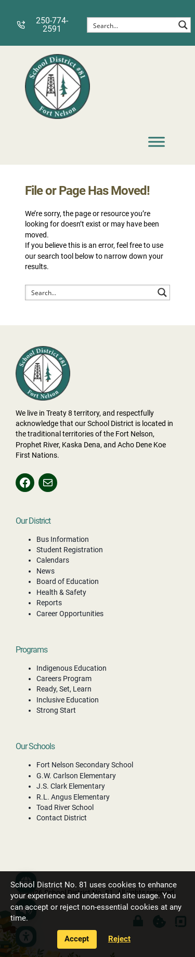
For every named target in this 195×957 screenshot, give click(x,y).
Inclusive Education (67, 700)
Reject (119, 938)
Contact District (61, 818)
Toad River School (65, 807)
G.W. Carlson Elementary (76, 776)
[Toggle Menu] (156, 142)
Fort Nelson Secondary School (84, 765)
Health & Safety (61, 592)
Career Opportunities (69, 613)
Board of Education (67, 581)
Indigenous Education (71, 668)
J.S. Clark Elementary (70, 786)
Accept (76, 938)
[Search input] (132, 25)
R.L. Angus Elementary (73, 797)
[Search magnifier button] (183, 25)
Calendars (52, 560)
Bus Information (62, 539)
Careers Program (64, 678)
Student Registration (69, 550)
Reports (49, 603)
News (45, 571)
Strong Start (56, 710)
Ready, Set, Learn (64, 689)
